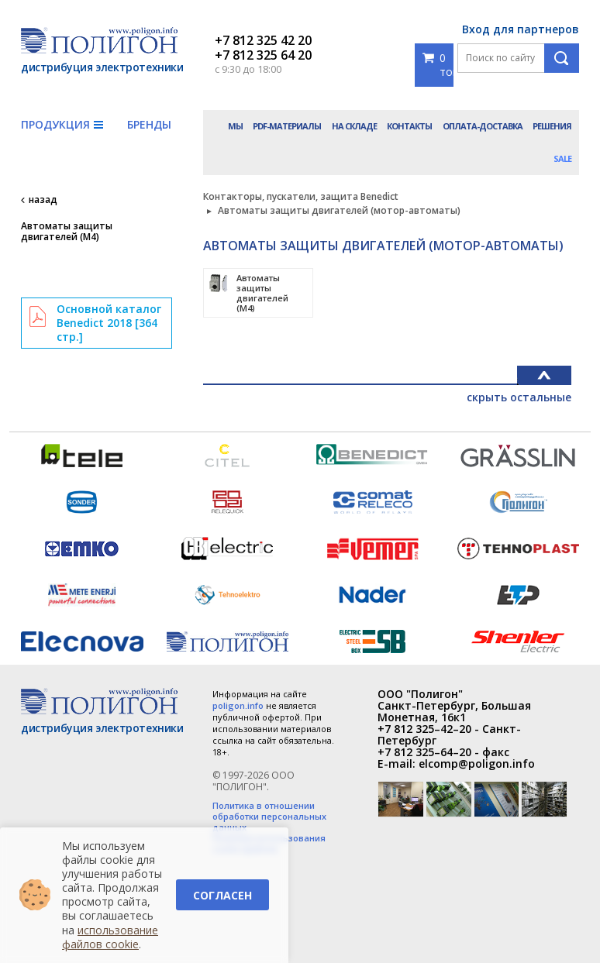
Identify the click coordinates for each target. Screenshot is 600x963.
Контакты (409, 126)
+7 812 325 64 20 (263, 55)
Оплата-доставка (482, 126)
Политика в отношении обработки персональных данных (269, 816)
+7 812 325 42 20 (263, 40)
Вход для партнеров (520, 29)
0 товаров (437, 64)
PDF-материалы (287, 126)
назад (43, 199)
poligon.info (238, 705)
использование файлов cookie (110, 937)
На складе (354, 126)
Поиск (561, 58)
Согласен (222, 895)
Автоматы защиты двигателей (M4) (66, 231)
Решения (552, 126)
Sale (562, 158)
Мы (235, 126)
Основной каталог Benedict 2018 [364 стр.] (109, 322)
